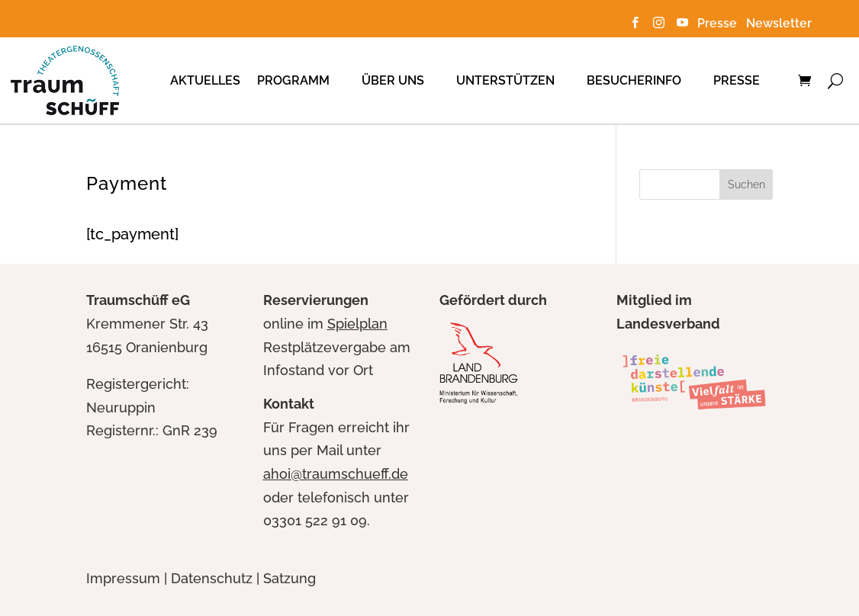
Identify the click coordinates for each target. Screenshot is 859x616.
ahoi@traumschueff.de (335, 474)
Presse (720, 23)
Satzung (289, 578)
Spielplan (357, 324)
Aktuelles (205, 80)
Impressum (123, 578)
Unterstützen (505, 80)
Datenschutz (212, 578)
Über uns (393, 80)
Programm (293, 80)
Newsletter (779, 23)
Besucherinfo (634, 80)
